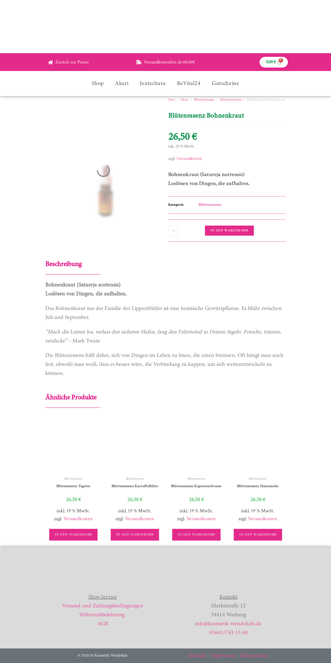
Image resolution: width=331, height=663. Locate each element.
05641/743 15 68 (228, 633)
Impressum (223, 656)
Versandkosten (189, 159)
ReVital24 (189, 83)
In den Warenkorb (229, 230)
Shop (98, 83)
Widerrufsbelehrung (102, 615)
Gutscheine (225, 83)
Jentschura (153, 83)
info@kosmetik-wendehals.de (228, 624)
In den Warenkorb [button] (73, 534)
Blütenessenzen (231, 99)
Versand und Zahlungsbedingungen (102, 606)
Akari (122, 83)
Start (171, 99)
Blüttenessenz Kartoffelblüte (135, 486)
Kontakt (197, 656)
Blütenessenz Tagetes (73, 486)
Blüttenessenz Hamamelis (257, 486)
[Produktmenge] (173, 230)
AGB (102, 624)
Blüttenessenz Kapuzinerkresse (196, 486)
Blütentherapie (204, 99)
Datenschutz (254, 656)
